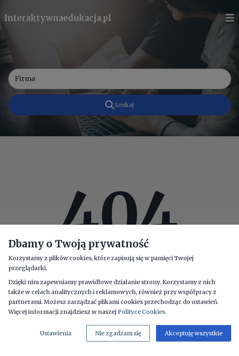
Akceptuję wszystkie (193, 333)
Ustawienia (55, 333)
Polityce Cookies (141, 312)
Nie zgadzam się (118, 333)
